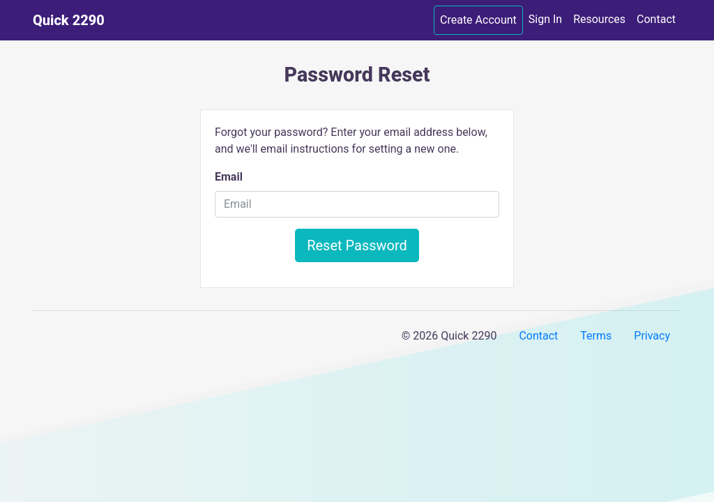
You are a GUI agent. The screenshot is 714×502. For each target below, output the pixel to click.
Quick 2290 (69, 20)
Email (229, 176)
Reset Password (357, 245)
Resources (599, 19)
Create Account (478, 19)
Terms (596, 335)
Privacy (652, 335)
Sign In (545, 19)
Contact (656, 19)
